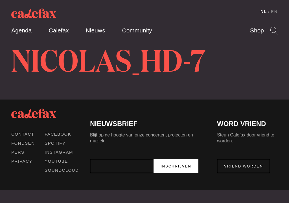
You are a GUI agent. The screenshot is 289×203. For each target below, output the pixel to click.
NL (263, 11)
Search (274, 30)
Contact (22, 134)
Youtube (56, 161)
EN (274, 11)
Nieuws (95, 30)
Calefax (59, 30)
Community (137, 30)
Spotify (55, 143)
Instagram (59, 152)
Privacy (21, 161)
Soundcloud (62, 170)
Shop (257, 30)
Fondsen (23, 143)
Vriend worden (243, 166)
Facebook (58, 134)
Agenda (21, 30)
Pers (18, 152)
